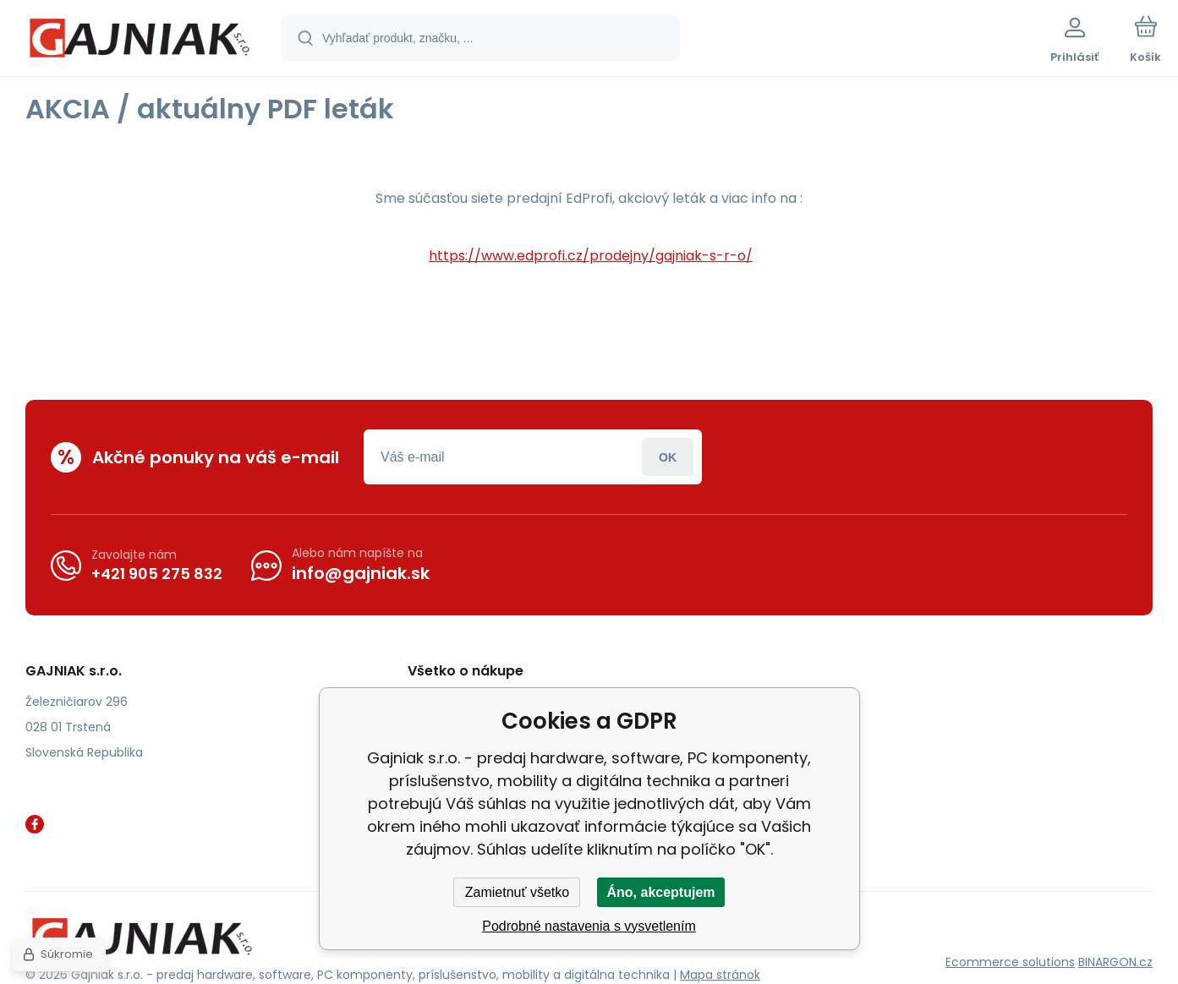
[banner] (139, 40)
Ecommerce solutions (1010, 962)
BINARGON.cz (1115, 962)
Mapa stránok (720, 974)
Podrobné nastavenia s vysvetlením (589, 926)
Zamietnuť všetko (517, 892)
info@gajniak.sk (361, 573)
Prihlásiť (667, 457)
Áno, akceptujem (660, 892)
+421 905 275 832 (156, 572)
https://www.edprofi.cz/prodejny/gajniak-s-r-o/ (591, 255)
